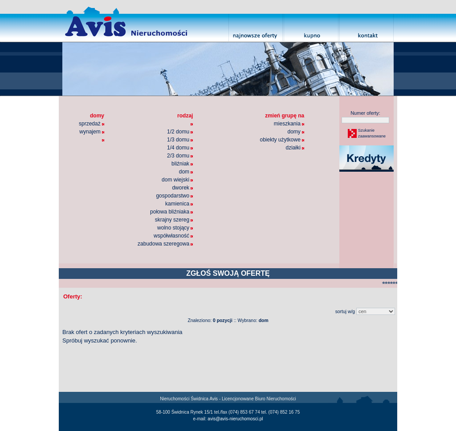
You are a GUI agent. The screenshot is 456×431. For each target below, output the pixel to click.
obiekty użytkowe (282, 140)
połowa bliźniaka (171, 212)
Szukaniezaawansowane (371, 133)
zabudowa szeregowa (165, 244)
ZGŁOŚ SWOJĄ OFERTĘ (228, 273)
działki (294, 148)
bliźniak (182, 164)
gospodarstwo (174, 196)
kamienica (179, 204)
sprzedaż (91, 124)
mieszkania (289, 124)
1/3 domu (180, 140)
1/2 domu (180, 132)
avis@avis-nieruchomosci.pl (235, 418)
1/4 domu (180, 148)
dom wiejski (177, 180)
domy (295, 132)
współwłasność (173, 236)
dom (186, 172)
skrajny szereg (174, 220)
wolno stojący (175, 228)
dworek (182, 188)
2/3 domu (180, 156)
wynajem (91, 132)
